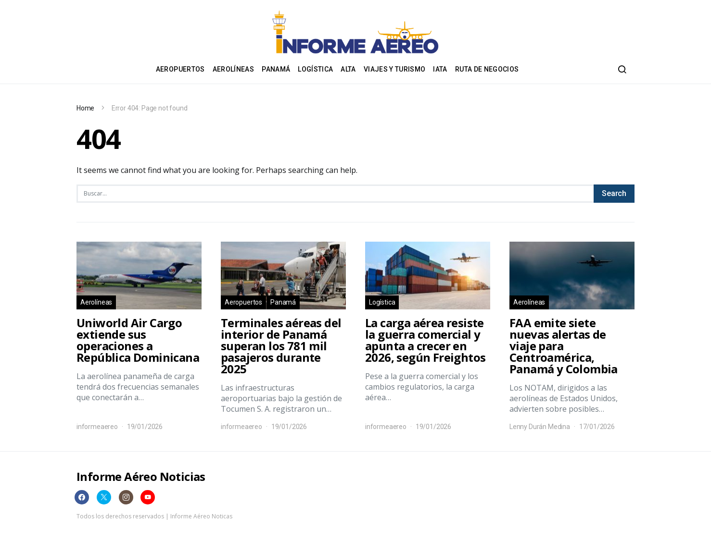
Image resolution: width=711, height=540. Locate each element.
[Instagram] (126, 497)
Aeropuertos (180, 69)
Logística (315, 69)
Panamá (276, 69)
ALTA (348, 69)
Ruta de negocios (487, 69)
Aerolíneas (233, 69)
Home (85, 108)
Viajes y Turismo (395, 69)
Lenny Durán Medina (539, 426)
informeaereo (97, 426)
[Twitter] (104, 497)
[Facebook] (82, 497)
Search (614, 193)
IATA (440, 69)
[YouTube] (147, 497)
